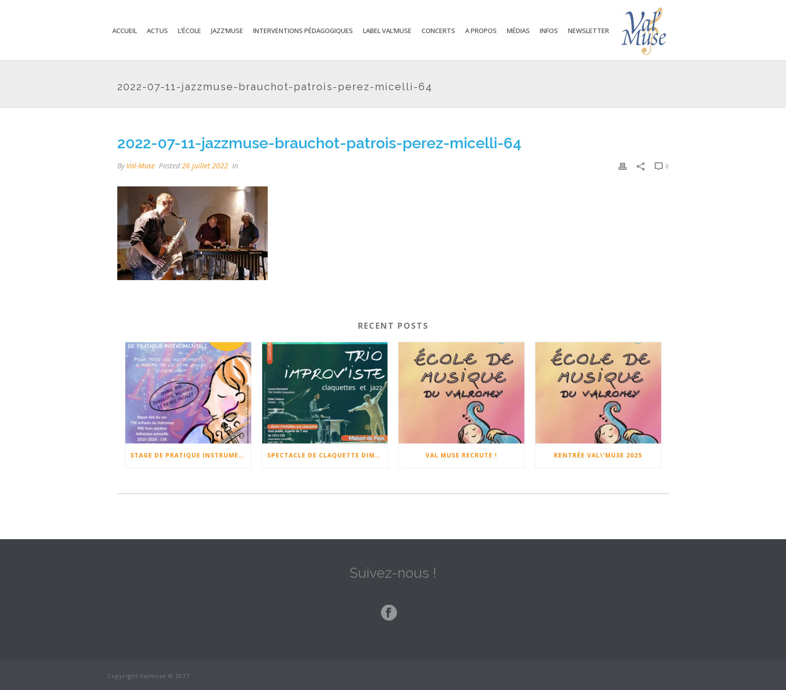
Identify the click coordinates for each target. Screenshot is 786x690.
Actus (157, 30)
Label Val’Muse (387, 30)
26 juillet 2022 (205, 165)
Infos (549, 30)
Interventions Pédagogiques (303, 30)
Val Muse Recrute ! (461, 455)
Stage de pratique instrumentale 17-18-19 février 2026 (190, 455)
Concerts (438, 30)
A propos (481, 30)
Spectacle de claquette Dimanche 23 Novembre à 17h (327, 455)
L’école (189, 30)
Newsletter (588, 30)
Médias (518, 30)
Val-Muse (140, 165)
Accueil (124, 30)
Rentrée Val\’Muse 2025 (598, 455)
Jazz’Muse (227, 30)
